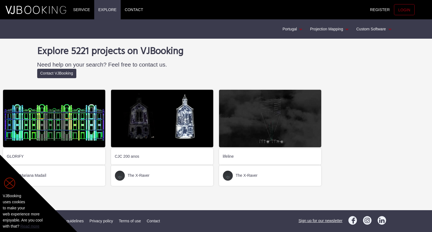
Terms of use (130, 221)
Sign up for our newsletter (320, 220)
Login (404, 10)
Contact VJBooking (56, 73)
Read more (29, 226)
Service (81, 9)
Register (380, 9)
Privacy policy (101, 221)
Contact (134, 9)
